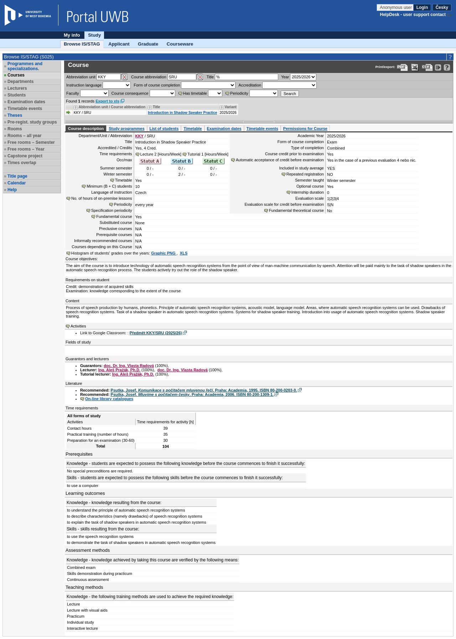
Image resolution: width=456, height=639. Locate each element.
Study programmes (126, 128)
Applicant (118, 44)
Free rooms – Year (26, 149)
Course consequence (130, 93)
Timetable (192, 128)
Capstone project (24, 155)
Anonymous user (396, 7)
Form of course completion (157, 85)
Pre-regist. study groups (32, 122)
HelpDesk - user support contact (413, 14)
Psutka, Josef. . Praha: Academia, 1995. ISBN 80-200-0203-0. (204, 390)
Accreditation (250, 85)
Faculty (72, 93)
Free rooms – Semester (31, 142)
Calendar (16, 182)
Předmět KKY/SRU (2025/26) (156, 333)
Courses (16, 75)
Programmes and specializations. (24, 66)
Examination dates (26, 101)
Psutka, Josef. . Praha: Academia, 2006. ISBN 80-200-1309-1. (192, 394)
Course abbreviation (148, 77)
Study (94, 35)
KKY (139, 136)
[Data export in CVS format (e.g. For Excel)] (427, 67)
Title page (17, 176)
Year (285, 77)
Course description (86, 128)
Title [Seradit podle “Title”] (156, 107)
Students (16, 95)
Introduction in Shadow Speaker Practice (182, 113)
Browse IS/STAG (82, 44)
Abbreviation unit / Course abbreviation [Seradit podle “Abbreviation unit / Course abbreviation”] (112, 107)
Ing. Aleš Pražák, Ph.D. (119, 370)
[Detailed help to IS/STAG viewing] (447, 67)
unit (80, 77)
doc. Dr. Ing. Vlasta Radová (129, 365)
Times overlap (21, 162)
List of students (164, 128)
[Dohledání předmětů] (200, 77)
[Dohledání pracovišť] (124, 77)
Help (12, 189)
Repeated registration (305, 174)
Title (210, 77)
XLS (183, 253)
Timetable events (24, 108)
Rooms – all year (24, 135)
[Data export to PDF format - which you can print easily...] (402, 67)
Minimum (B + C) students (109, 186)
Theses (14, 115)
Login (422, 7)
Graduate (148, 44)
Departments (20, 81)
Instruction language (84, 85)
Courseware (180, 44)
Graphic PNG (164, 253)
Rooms (14, 128)
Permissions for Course (305, 128)
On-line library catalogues (109, 399)
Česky (442, 7)
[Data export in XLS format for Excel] (414, 67)
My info (72, 35)
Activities (78, 326)
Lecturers (17, 88)
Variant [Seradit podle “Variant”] (231, 107)
